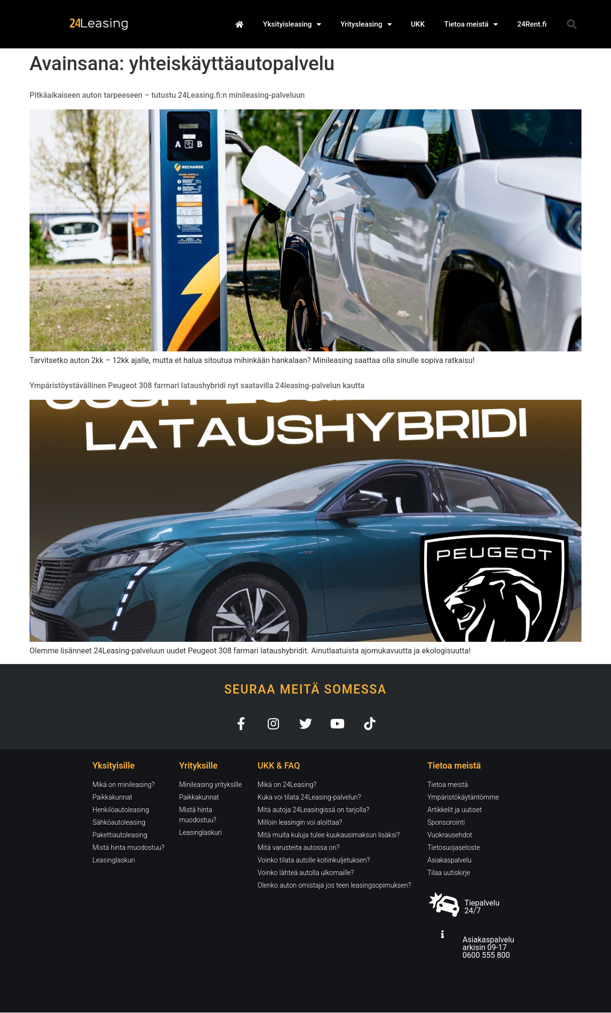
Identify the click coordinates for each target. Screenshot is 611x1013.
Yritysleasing (365, 24)
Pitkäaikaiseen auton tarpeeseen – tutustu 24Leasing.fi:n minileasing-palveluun (167, 95)
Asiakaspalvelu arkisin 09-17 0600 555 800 (488, 948)
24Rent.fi (532, 24)
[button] (571, 24)
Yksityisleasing (292, 24)
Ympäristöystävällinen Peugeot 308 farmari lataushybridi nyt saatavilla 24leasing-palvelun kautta (197, 385)
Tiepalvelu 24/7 (481, 907)
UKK (418, 24)
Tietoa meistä (471, 24)
